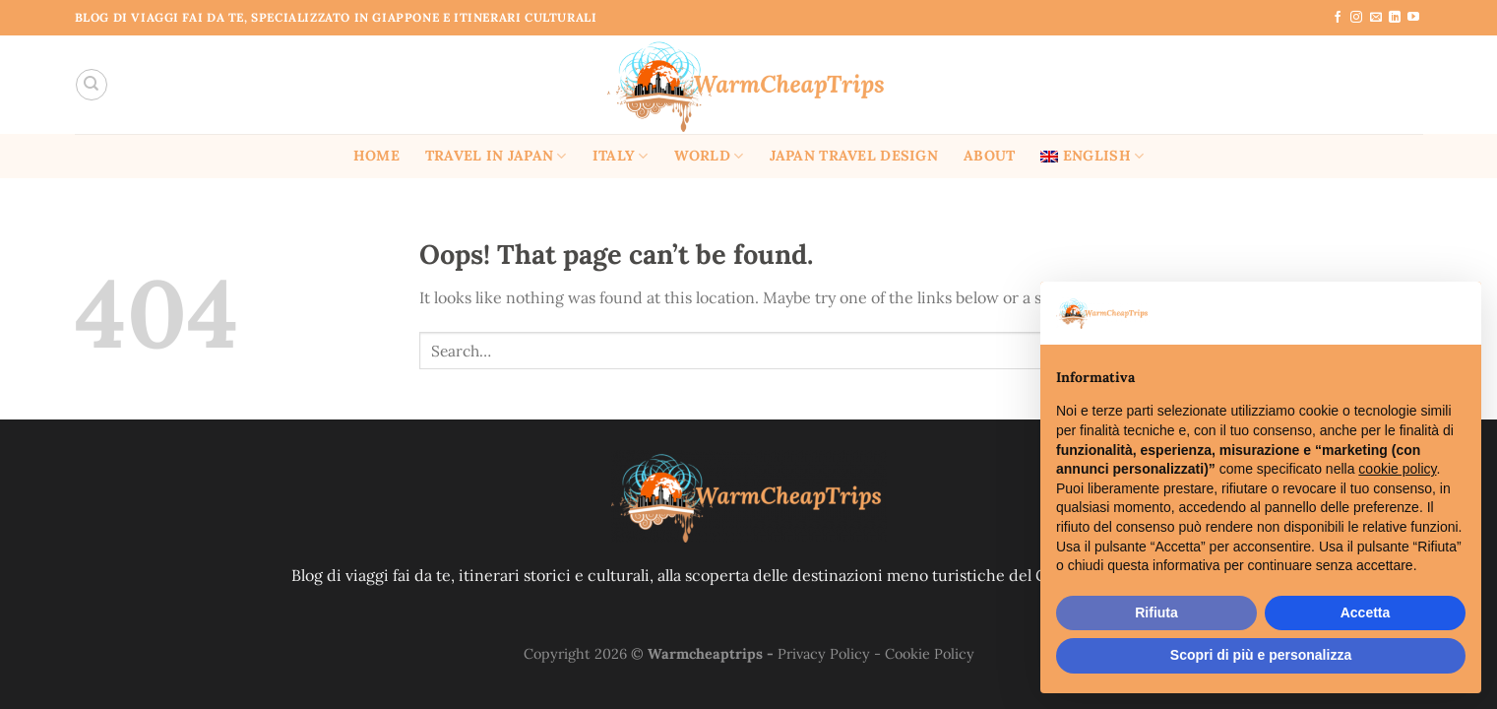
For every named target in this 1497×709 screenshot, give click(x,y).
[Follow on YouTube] (1413, 18)
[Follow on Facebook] (1337, 18)
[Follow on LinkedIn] (1395, 18)
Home (376, 155)
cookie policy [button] (1397, 469)
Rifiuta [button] (1156, 612)
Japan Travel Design (854, 155)
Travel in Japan (496, 156)
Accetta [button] (1366, 612)
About (989, 155)
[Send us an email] (1376, 18)
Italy (621, 156)
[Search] (91, 84)
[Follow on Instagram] (1356, 18)
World (709, 156)
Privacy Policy (824, 654)
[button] (1455, 313)
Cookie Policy (929, 654)
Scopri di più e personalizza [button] (1260, 655)
